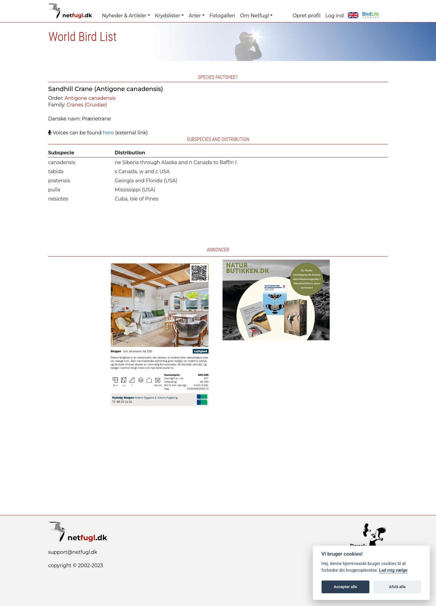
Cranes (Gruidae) (87, 105)
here (108, 133)
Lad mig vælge (393, 570)
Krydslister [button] (167, 16)
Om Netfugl (254, 16)
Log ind (334, 16)
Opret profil (307, 16)
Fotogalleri (222, 16)
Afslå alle (397, 586)
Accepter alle (345, 586)
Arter (195, 16)
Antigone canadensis (90, 98)
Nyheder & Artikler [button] (124, 16)
